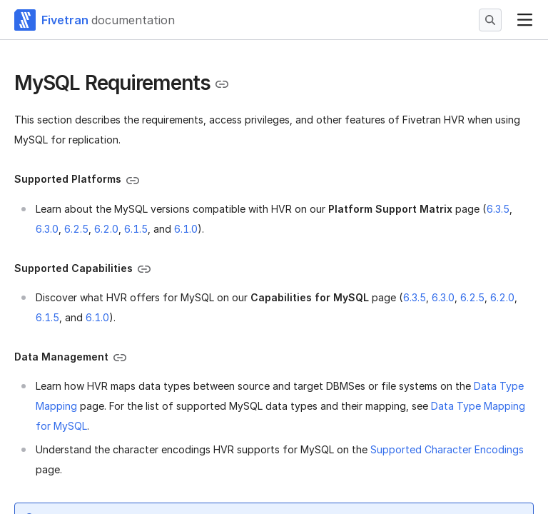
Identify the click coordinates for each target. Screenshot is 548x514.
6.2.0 (106, 229)
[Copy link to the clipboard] (221, 84)
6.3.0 (47, 229)
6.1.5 (136, 229)
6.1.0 (186, 229)
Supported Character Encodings (447, 449)
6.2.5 (76, 229)
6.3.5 (498, 209)
